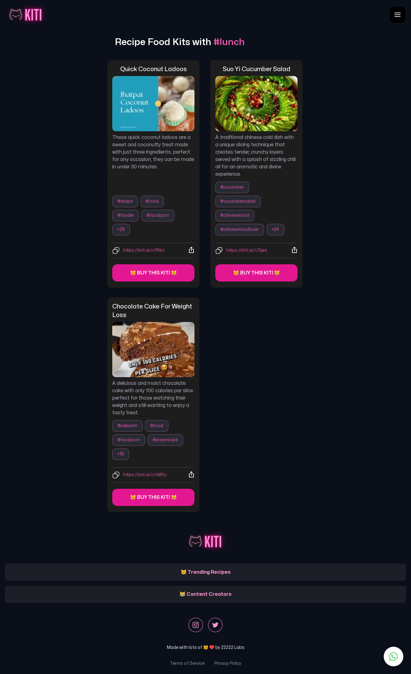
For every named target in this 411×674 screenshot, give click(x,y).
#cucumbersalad (238, 201)
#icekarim (127, 426)
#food (152, 201)
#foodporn (158, 215)
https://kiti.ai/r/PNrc (144, 250)
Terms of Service (187, 663)
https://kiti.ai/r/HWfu (145, 475)
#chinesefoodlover (240, 230)
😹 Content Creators (205, 594)
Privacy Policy (227, 663)
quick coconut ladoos (153, 69)
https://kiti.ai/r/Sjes (246, 250)
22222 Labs (232, 647)
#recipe (125, 201)
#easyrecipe (165, 440)
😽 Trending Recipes (206, 572)
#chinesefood (235, 215)
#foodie (125, 215)
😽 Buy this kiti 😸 (153, 272)
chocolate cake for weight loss (152, 311)
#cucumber (232, 187)
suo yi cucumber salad (256, 69)
